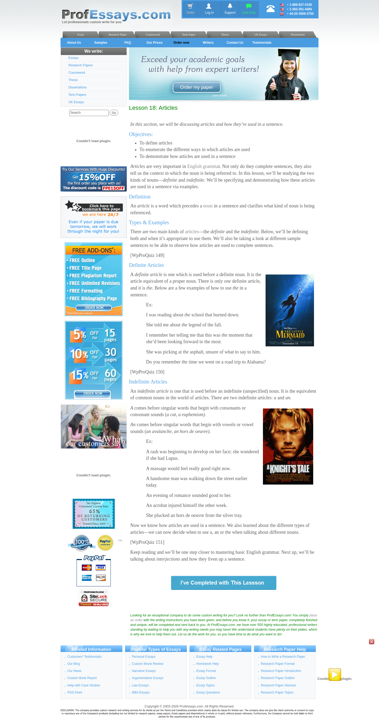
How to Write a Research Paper (283, 657)
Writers (208, 42)
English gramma (202, 166)
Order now (181, 42)
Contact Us (235, 42)
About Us (74, 42)
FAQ (127, 42)
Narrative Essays (144, 671)
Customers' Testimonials (84, 657)
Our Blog (73, 664)
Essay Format (206, 671)
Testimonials (261, 42)
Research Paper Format (278, 664)
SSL (120, 540)
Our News (74, 671)
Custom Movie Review (147, 664)
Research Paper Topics (277, 692)
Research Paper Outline (278, 678)
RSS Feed (74, 692)
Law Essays (140, 685)
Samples (100, 42)
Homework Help (207, 664)
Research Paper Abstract (278, 685)
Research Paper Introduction (281, 671)
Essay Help (204, 657)
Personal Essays (143, 657)
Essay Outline (206, 678)
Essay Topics (205, 685)
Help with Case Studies (83, 685)
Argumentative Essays (147, 678)
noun (208, 205)
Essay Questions (208, 692)
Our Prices (155, 42)
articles (192, 231)
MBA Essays (140, 692)
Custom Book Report (82, 678)
